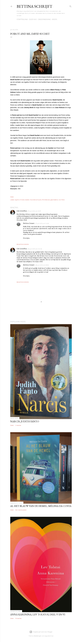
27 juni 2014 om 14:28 (42, 223)
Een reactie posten (21, 510)
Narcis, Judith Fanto (24, 421)
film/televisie (46, 200)
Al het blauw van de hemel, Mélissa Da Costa (40, 506)
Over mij (33, 19)
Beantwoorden (23, 244)
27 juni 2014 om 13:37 (34, 211)
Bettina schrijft (34, 6)
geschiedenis (54, 200)
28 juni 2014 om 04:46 (35, 249)
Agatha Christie (19, 200)
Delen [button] (12, 197)
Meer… (55, 19)
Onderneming (44, 19)
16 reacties (18, 618)
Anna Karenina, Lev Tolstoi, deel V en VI (37, 614)
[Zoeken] (70, 6)
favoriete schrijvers (36, 200)
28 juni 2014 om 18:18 (42, 265)
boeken (27, 200)
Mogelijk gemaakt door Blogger (41, 632)
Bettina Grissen (28, 223)
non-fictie (61, 200)
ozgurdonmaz (48, 636)
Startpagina (22, 19)
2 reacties (18, 425)
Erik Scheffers (22, 211)
